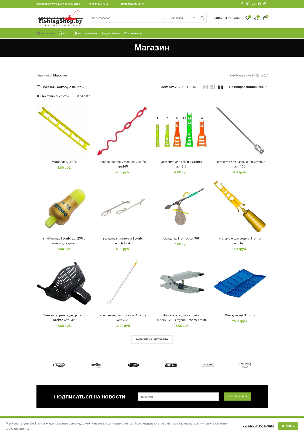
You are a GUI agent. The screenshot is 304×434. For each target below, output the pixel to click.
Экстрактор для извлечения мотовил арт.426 (240, 164)
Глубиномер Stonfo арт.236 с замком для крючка (64, 240)
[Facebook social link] (242, 4)
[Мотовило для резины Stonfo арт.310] (181, 130)
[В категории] (181, 18)
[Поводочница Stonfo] (240, 284)
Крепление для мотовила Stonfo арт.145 (122, 164)
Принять (288, 425)
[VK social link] (253, 4)
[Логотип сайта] (60, 18)
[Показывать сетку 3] (212, 87)
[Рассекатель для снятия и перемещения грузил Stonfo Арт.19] (181, 284)
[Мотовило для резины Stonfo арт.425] (240, 207)
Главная (42, 75)
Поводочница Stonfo (239, 315)
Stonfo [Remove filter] (85, 96)
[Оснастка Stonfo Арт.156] (181, 207)
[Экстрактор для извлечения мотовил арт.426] (240, 130)
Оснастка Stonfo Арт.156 (181, 238)
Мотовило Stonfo (64, 161)
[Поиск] (148, 18)
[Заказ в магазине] (248, 87)
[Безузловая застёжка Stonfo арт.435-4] (123, 207)
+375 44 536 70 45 (98, 3)
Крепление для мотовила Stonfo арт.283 (122, 317)
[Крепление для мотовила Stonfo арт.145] (123, 130)
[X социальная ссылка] (247, 4)
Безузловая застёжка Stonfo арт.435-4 (122, 240)
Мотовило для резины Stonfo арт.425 (240, 240)
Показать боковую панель (63, 87)
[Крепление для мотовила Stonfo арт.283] (123, 284)
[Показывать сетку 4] (220, 87)
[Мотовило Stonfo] (64, 130)
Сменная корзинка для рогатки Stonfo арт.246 (64, 317)
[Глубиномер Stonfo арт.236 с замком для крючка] (64, 207)
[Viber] (265, 4)
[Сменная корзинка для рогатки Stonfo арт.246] (64, 284)
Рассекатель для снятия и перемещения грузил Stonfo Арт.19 (181, 320)
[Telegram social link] (259, 4)
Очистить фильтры (55, 96)
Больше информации (258, 425)
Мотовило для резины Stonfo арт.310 (181, 164)
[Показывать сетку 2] (205, 87)
